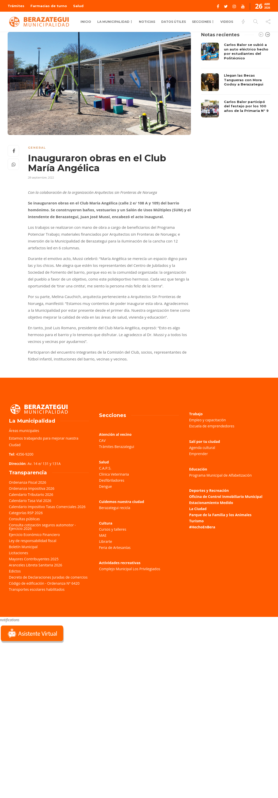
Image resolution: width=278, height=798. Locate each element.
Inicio (85, 22)
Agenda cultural (202, 447)
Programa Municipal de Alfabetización (220, 475)
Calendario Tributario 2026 (31, 494)
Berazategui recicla (114, 507)
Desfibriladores (111, 480)
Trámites (16, 6)
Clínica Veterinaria (114, 474)
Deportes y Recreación (209, 490)
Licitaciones (18, 552)
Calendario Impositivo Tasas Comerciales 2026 (47, 506)
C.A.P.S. (105, 468)
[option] (235, 80)
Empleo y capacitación (207, 420)
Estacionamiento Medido (211, 502)
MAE (102, 535)
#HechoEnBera (202, 527)
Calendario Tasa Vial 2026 (30, 500)
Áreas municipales (24, 430)
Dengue (105, 486)
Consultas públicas (24, 518)
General (37, 147)
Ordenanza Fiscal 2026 (27, 482)
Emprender (198, 453)
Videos (226, 22)
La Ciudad (198, 508)
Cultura (105, 523)
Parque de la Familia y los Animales (220, 514)
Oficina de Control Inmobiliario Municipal (225, 496)
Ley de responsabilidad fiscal (32, 540)
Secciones (201, 22)
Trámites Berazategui (116, 446)
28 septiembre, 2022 (41, 177)
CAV (102, 440)
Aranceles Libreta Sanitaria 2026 (35, 565)
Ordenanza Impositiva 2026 (31, 488)
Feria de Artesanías (114, 547)
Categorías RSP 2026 (26, 512)
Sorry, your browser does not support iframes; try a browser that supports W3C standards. (38, 680)
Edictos (15, 571)
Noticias (147, 22)
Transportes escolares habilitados (36, 589)
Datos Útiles (173, 22)
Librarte (105, 541)
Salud (78, 6)
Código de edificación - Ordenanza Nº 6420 (44, 583)
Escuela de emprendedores (211, 426)
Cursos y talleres (112, 529)
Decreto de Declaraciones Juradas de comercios (48, 577)
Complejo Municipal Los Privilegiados (129, 568)
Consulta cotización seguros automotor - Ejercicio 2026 (42, 527)
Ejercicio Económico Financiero (34, 534)
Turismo (196, 520)
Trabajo (196, 413)
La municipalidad (113, 22)
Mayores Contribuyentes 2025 (34, 559)
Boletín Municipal (23, 546)
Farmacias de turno (48, 6)
